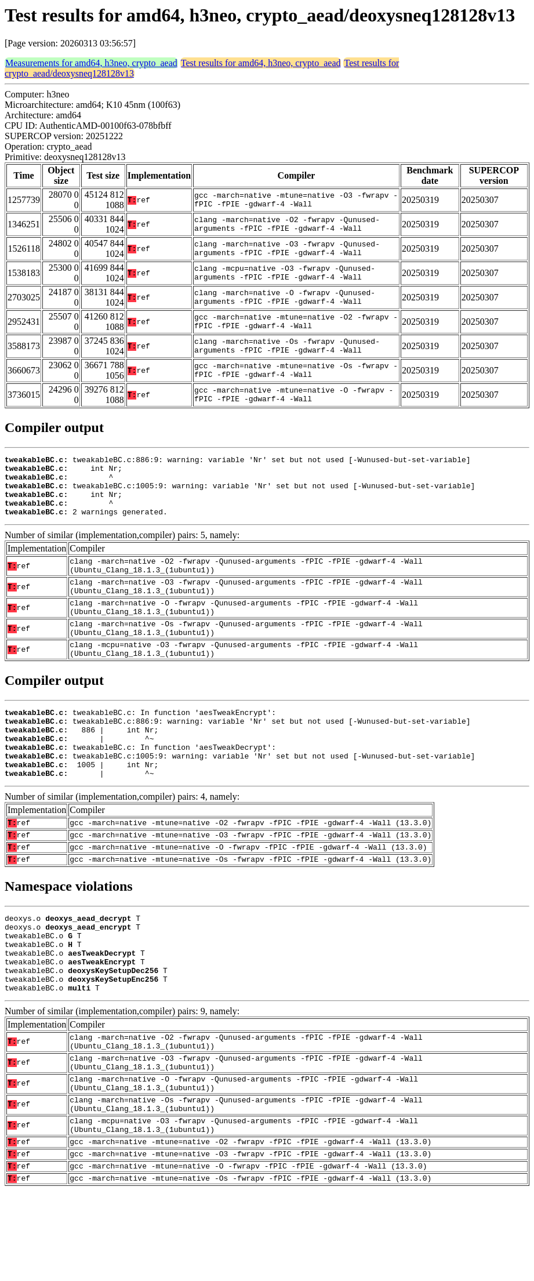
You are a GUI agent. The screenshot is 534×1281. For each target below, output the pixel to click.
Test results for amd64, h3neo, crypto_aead (261, 63)
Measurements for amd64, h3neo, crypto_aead (91, 63)
